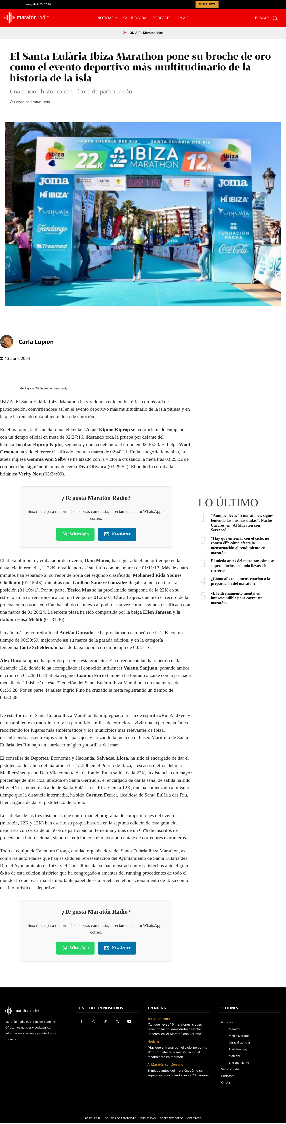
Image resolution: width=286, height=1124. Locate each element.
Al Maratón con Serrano (165, 1065)
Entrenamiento (158, 1019)
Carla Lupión (36, 341)
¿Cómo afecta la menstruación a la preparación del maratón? (240, 581)
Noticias (153, 1042)
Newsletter (117, 534)
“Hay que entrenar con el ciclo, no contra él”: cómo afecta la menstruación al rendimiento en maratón (240, 545)
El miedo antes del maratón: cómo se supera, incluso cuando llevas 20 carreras (242, 566)
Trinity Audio (44, 388)
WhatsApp (75, 534)
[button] (268, 18)
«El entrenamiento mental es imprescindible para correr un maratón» (237, 598)
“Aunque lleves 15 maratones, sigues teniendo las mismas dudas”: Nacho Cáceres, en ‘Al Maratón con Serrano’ (242, 522)
